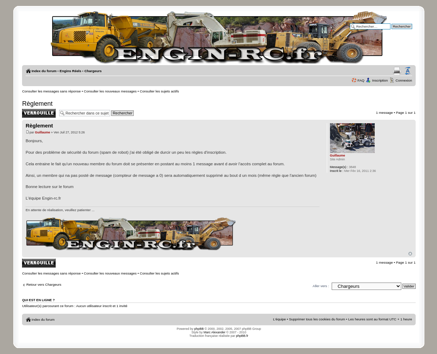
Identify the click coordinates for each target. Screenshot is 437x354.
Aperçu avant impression (397, 71)
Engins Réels (70, 71)
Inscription (380, 80)
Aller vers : (321, 286)
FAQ (361, 80)
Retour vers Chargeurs (43, 284)
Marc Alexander (215, 332)
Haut (410, 254)
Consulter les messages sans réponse (51, 91)
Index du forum (43, 71)
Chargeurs (92, 71)
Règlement (37, 103)
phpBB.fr (242, 336)
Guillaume (42, 132)
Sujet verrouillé (39, 113)
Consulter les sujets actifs (159, 91)
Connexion (404, 80)
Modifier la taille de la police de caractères (407, 71)
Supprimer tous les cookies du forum (317, 319)
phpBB (199, 329)
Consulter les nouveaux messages (110, 91)
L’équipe (279, 319)
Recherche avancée (396, 31)
